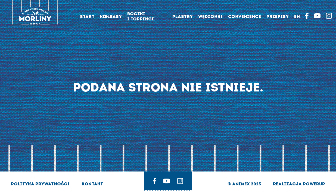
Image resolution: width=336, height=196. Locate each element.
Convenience (244, 16)
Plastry (182, 16)
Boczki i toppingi (140, 16)
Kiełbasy (111, 16)
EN (297, 16)
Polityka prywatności (41, 183)
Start (87, 16)
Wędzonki (210, 16)
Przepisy (277, 16)
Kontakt (92, 183)
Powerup (314, 183)
